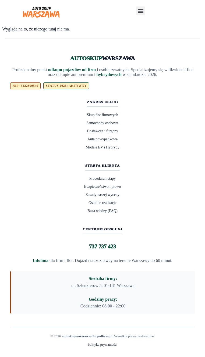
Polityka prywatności (102, 344)
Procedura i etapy (102, 178)
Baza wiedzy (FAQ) (102, 211)
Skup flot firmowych (102, 115)
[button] (140, 10)
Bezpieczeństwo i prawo (102, 187)
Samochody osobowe (102, 123)
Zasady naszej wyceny (102, 195)
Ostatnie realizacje (102, 203)
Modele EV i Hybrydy (102, 147)
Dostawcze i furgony (102, 131)
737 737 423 (102, 246)
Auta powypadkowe (102, 139)
